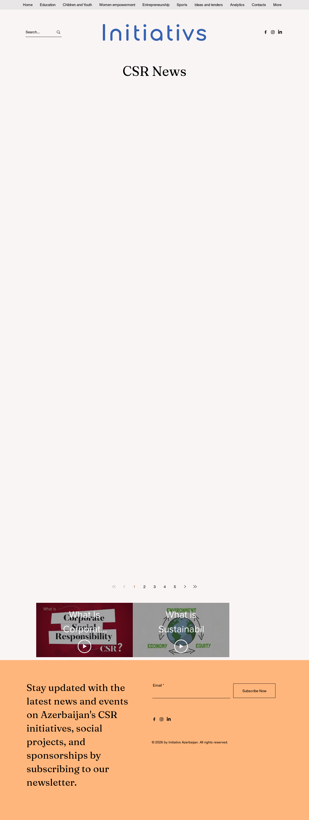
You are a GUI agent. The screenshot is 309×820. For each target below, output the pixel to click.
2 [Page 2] (144, 586)
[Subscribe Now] (254, 690)
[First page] (114, 586)
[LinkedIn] (280, 32)
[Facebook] (265, 32)
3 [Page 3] (155, 586)
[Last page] (195, 586)
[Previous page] (124, 586)
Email (157, 685)
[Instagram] (272, 32)
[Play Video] (84, 646)
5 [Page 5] (175, 586)
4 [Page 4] (165, 586)
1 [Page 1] (134, 586)
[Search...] (35, 32)
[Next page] (185, 586)
